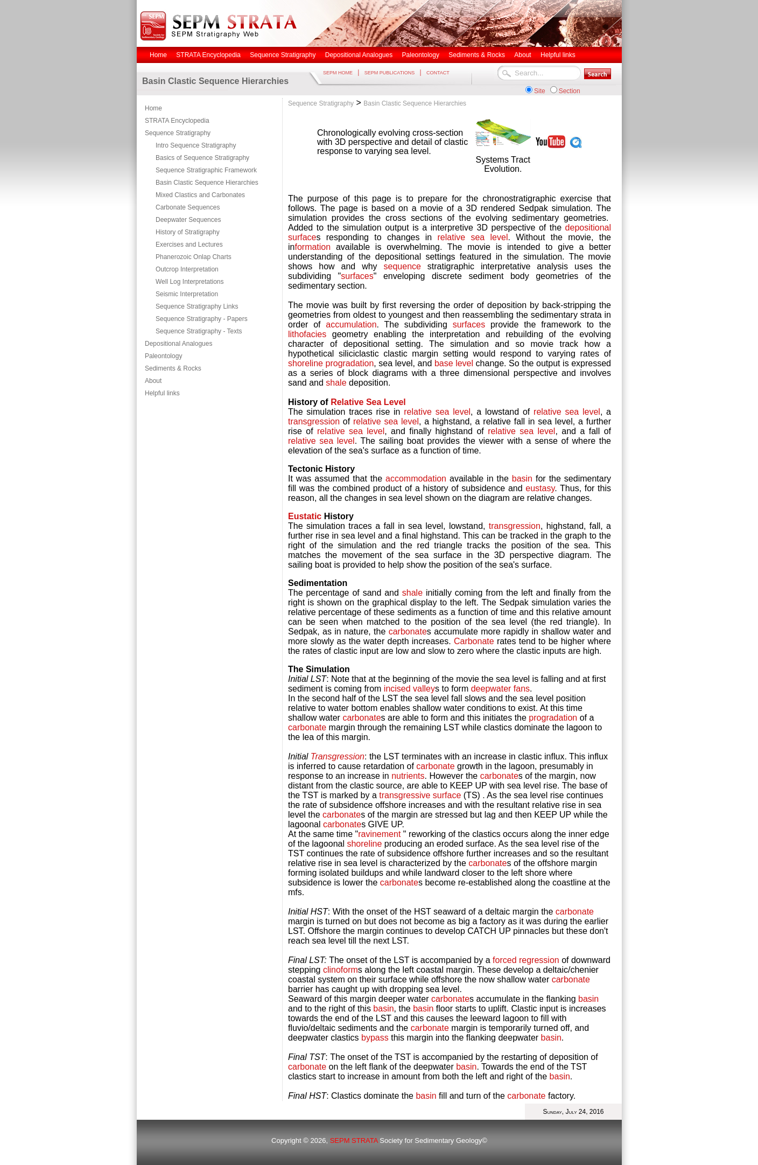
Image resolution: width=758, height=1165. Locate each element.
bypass (375, 1037)
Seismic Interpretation (187, 294)
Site (539, 91)
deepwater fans (500, 688)
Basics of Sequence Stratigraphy (202, 158)
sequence (402, 266)
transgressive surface (420, 795)
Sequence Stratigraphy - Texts (199, 331)
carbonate (408, 631)
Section (569, 91)
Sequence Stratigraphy (177, 133)
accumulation (351, 324)
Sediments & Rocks (173, 368)
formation (312, 247)
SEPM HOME (338, 72)
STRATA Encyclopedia (177, 120)
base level (453, 363)
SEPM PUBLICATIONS (389, 72)
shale (336, 382)
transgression (314, 421)
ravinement (379, 834)
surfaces (357, 276)
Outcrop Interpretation (187, 269)
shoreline (305, 363)
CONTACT (438, 72)
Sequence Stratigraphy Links (197, 306)
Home (153, 108)
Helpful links (162, 393)
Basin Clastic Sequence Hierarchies (207, 182)
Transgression (337, 756)
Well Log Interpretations (190, 281)
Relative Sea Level (368, 402)
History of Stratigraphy (188, 232)
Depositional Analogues (178, 343)
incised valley (409, 688)
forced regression (526, 960)
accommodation (415, 478)
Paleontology (163, 356)
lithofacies (307, 334)
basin (522, 478)
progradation (350, 363)
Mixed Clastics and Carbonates (200, 195)
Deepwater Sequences (188, 220)
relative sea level (473, 237)
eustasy (540, 488)
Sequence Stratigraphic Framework (206, 170)
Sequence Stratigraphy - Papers (202, 319)
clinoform (340, 969)
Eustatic (304, 516)
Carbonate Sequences (188, 207)
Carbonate (474, 641)
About (153, 381)
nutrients (407, 775)
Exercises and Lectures (189, 244)
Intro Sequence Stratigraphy (196, 145)
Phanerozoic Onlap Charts (193, 257)
